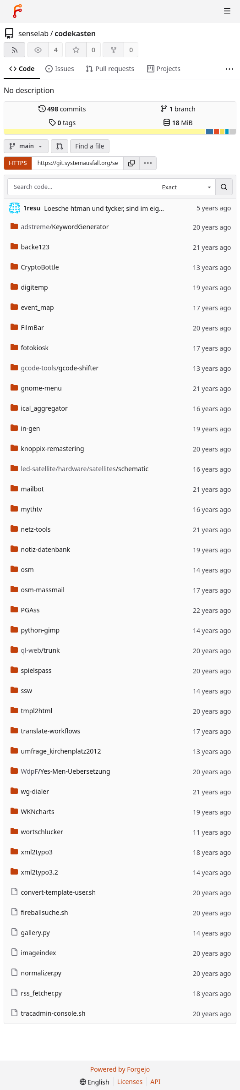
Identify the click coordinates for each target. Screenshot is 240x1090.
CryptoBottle (35, 267)
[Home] (17, 11)
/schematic (80, 468)
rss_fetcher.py (36, 993)
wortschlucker (37, 831)
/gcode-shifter (55, 367)
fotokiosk (30, 347)
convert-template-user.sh (53, 892)
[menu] (148, 163)
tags (62, 122)
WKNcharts (33, 811)
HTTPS (18, 163)
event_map (32, 307)
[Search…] (224, 187)
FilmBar (27, 327)
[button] (59, 146)
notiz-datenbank (41, 549)
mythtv (26, 509)
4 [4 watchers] (56, 49)
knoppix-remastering (47, 448)
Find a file (89, 146)
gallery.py (30, 932)
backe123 (30, 246)
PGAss (25, 610)
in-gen (25, 428)
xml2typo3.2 (34, 872)
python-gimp (35, 630)
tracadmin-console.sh (48, 1013)
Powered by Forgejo (120, 1069)
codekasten (75, 33)
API (155, 1081)
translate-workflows (46, 731)
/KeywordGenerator (60, 226)
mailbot (27, 488)
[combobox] (185, 187)
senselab (33, 33)
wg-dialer (30, 791)
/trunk (35, 650)
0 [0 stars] (93, 49)
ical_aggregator (39, 408)
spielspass (31, 670)
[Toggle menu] (227, 11)
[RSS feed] (14, 49)
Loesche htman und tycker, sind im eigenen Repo (117, 208)
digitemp (29, 287)
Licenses (130, 1081)
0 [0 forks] (131, 49)
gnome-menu (36, 388)
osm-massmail (38, 589)
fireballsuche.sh (39, 912)
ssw (21, 690)
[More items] (229, 69)
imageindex (33, 952)
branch (178, 109)
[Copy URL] (131, 163)
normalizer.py (36, 973)
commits (62, 109)
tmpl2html (32, 710)
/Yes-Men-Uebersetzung (60, 771)
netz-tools (31, 529)
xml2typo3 (32, 852)
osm (22, 569)
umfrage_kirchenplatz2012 (56, 751)
